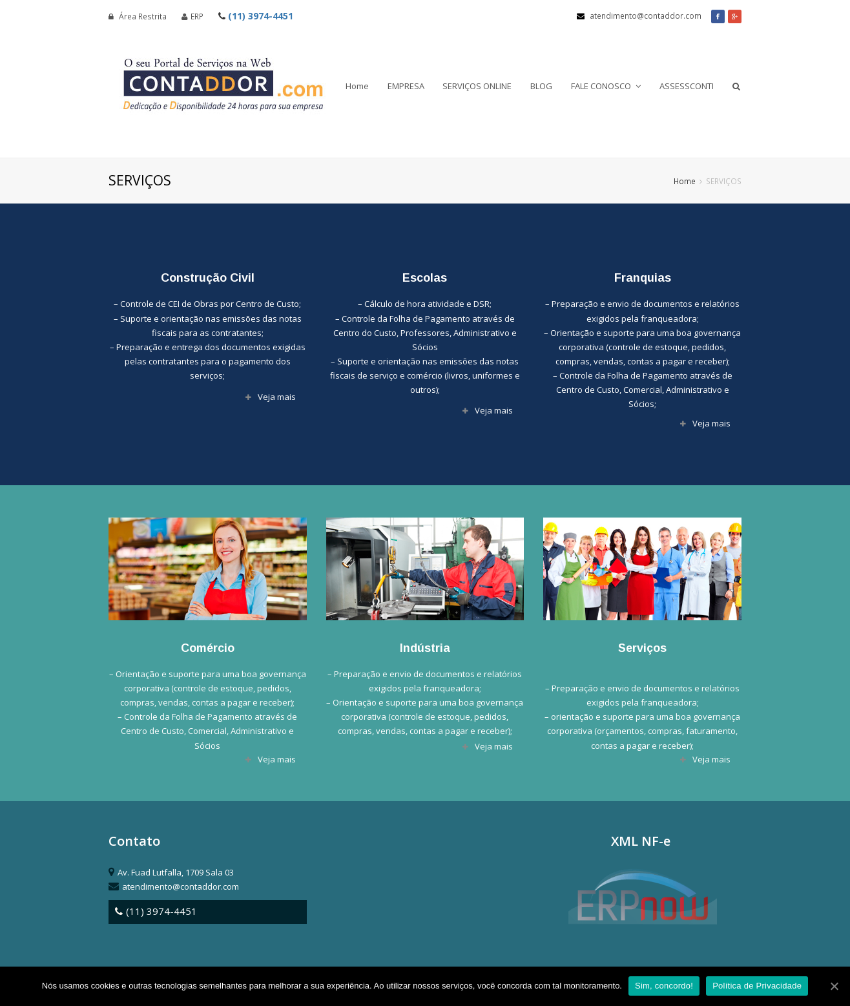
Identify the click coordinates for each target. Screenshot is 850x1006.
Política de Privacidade (757, 985)
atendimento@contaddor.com (639, 15)
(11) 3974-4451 (255, 16)
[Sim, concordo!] (833, 986)
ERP (192, 16)
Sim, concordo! (664, 985)
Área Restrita (138, 16)
